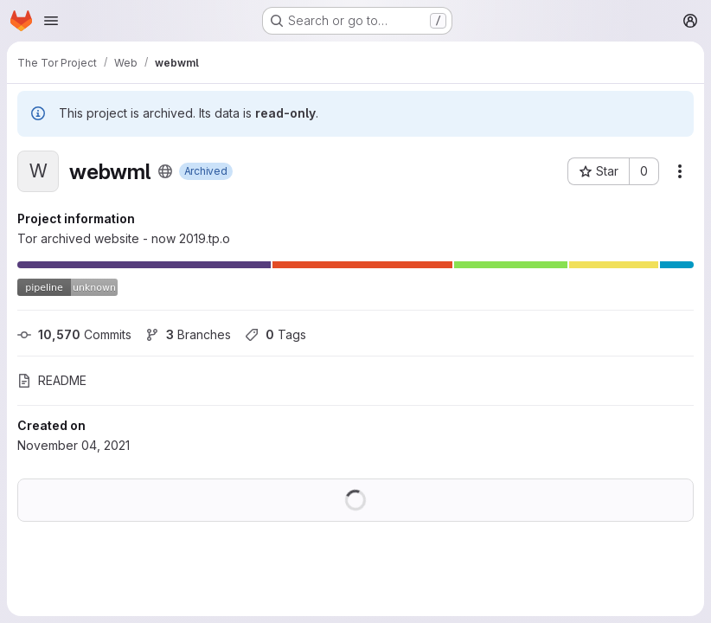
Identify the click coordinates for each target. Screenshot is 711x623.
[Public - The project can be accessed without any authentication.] (165, 171)
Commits (74, 334)
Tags (275, 334)
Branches (188, 334)
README (51, 380)
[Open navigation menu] (51, 21)
